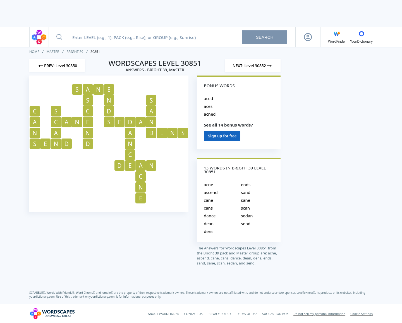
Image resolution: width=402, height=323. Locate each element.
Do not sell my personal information (319, 314)
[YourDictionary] (361, 37)
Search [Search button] (265, 37)
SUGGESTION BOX (275, 314)
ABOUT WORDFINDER (163, 314)
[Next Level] (253, 65)
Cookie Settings (361, 314)
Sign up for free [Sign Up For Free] (222, 136)
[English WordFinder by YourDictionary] (337, 37)
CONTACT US (193, 314)
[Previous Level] (57, 65)
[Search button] (59, 37)
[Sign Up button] (308, 37)
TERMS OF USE (246, 314)
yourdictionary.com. (42, 296)
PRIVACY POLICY (219, 314)
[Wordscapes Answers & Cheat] (52, 313)
